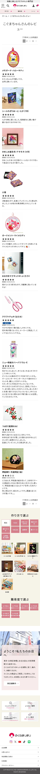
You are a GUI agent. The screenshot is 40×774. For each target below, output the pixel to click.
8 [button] (33, 41)
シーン (33, 11)
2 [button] (26, 41)
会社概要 (4, 748)
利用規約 (4, 761)
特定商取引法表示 (7, 756)
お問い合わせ (6, 752)
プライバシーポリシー (8, 765)
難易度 (20, 11)
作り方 (7, 11)
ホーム (4, 16)
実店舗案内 (11, 683)
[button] (36, 41)
